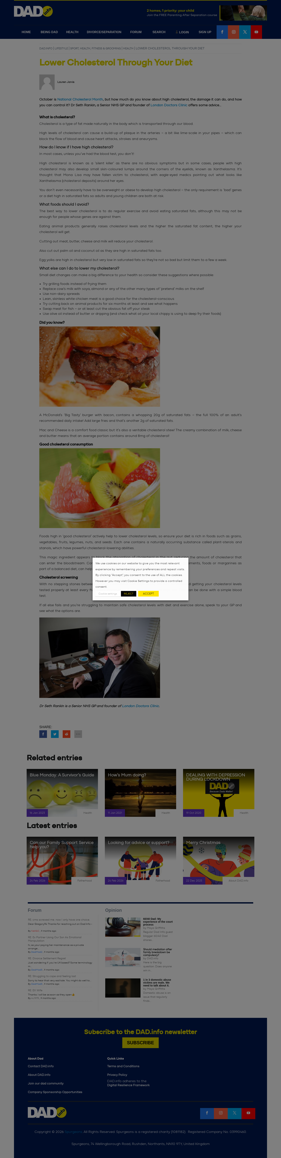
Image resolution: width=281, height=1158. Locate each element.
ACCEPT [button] (148, 593)
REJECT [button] (128, 593)
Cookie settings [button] (108, 593)
